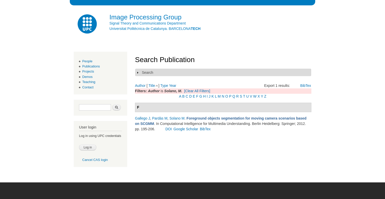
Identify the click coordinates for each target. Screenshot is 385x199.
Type (164, 86)
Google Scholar (185, 129)
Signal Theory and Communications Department (147, 23)
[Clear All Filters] (197, 91)
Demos (87, 77)
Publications (91, 66)
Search (147, 73)
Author (140, 86)
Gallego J (142, 118)
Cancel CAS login (95, 160)
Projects (88, 71)
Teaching (88, 82)
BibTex (305, 86)
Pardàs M (159, 118)
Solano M (177, 118)
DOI (168, 129)
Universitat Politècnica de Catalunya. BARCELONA (154, 29)
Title (152, 86)
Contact (88, 87)
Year (172, 86)
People (87, 61)
